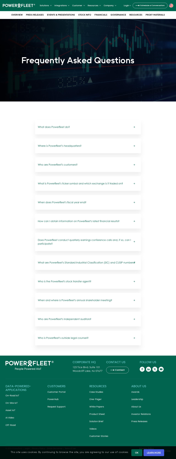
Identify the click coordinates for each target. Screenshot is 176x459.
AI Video (10, 417)
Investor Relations (141, 414)
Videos (93, 428)
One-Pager (95, 399)
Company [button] (110, 5)
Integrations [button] (62, 5)
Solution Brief (96, 421)
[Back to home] (19, 5)
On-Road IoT (12, 395)
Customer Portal (56, 392)
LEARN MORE (154, 452)
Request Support (56, 406)
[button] (171, 5)
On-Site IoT (12, 403)
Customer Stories (98, 436)
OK (137, 452)
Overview (17, 15)
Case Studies (96, 392)
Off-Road (11, 425)
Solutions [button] (46, 5)
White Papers (96, 406)
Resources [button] (94, 5)
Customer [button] (78, 5)
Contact (120, 370)
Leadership (137, 399)
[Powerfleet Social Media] (142, 369)
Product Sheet (97, 414)
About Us (136, 406)
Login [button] (127, 5)
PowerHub (53, 399)
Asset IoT (10, 410)
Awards (135, 392)
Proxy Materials (155, 15)
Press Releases (35, 15)
